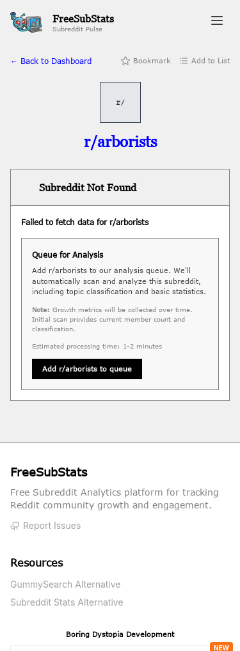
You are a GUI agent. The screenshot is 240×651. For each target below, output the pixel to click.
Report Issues (45, 525)
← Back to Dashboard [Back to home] (51, 60)
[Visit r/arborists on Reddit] (120, 141)
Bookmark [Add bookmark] (145, 61)
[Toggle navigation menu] (217, 22)
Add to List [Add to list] (204, 61)
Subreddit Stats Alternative (67, 602)
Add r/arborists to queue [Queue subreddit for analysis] (87, 369)
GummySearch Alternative (65, 584)
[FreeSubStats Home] (62, 22)
